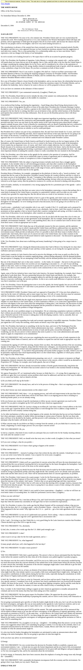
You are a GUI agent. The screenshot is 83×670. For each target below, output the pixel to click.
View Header (5, 4)
